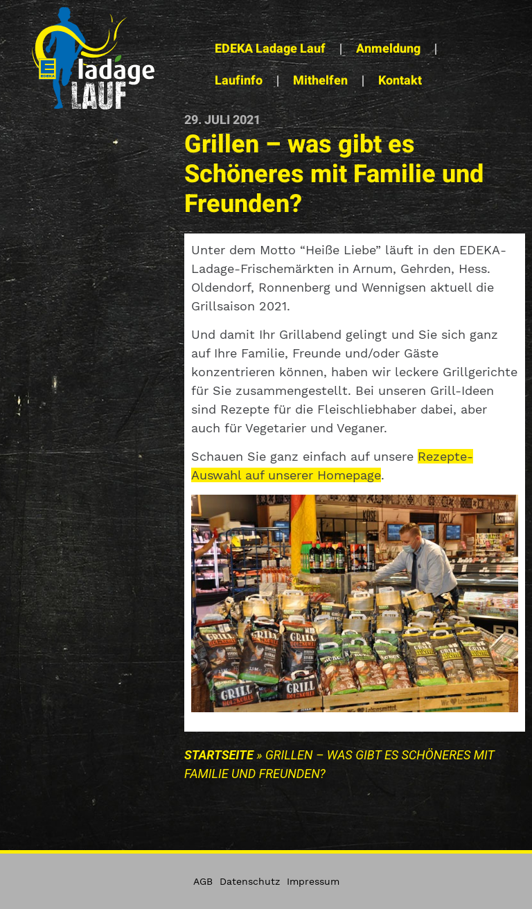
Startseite (219, 755)
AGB (203, 881)
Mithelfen (320, 80)
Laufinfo (239, 80)
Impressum (313, 881)
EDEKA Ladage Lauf (270, 48)
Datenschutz (250, 881)
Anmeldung (388, 48)
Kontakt (400, 80)
